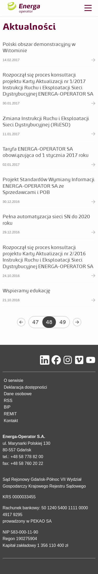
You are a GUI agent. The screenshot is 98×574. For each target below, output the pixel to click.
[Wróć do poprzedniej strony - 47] (21, 322)
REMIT (10, 414)
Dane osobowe (18, 394)
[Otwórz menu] (88, 8)
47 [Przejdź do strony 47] (35, 322)
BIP (7, 407)
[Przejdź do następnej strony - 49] (77, 322)
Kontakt (11, 420)
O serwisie (13, 380)
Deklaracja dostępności (25, 387)
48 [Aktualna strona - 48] (49, 322)
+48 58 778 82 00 (26, 456)
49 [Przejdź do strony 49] (63, 322)
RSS (8, 400)
